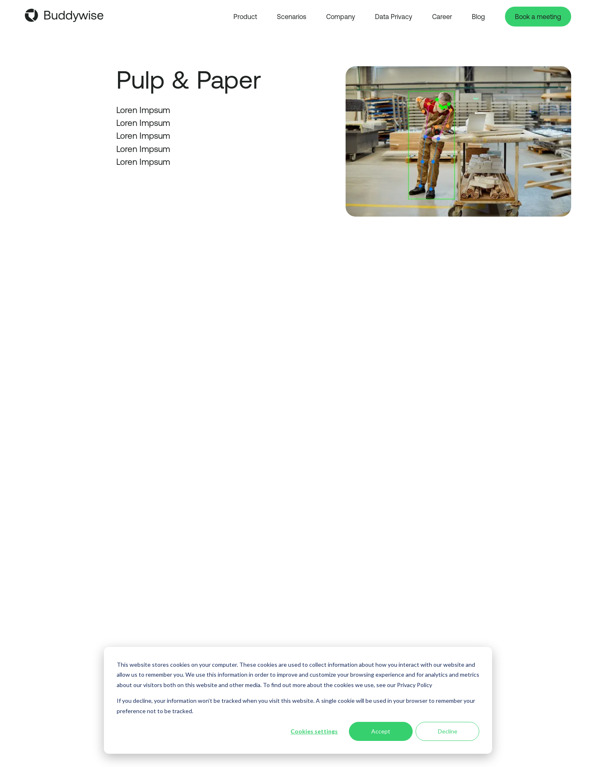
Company (340, 16)
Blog (478, 16)
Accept (380, 731)
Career (442, 16)
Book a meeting (538, 16)
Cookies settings (314, 731)
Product (245, 16)
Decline (447, 731)
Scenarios (291, 16)
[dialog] (298, 700)
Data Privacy (393, 16)
